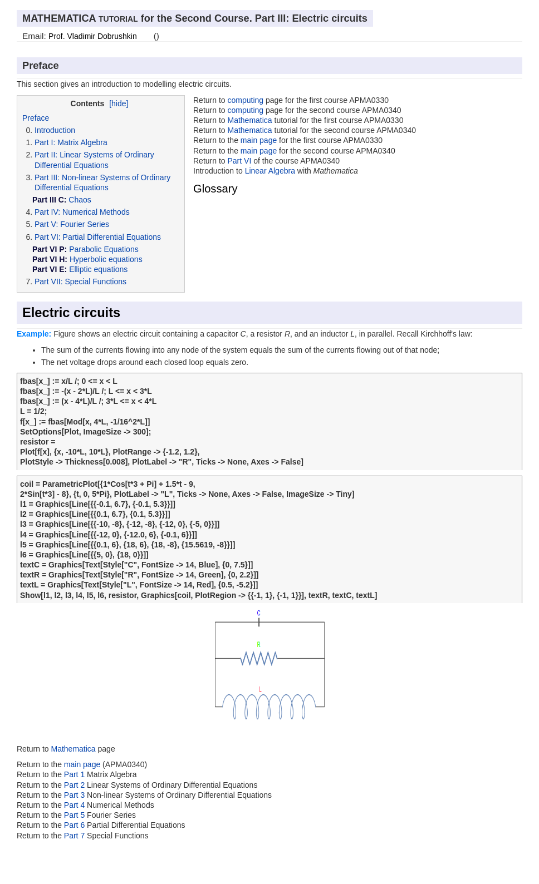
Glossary (215, 188)
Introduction (55, 130)
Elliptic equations (98, 269)
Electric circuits (71, 312)
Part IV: (47, 212)
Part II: (46, 154)
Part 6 (75, 825)
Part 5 (75, 815)
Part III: (47, 177)
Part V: (46, 224)
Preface (35, 117)
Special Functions (95, 281)
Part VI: (48, 237)
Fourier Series (84, 224)
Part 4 (75, 805)
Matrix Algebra (82, 142)
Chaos (79, 199)
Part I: (45, 142)
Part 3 (74, 795)
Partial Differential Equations (112, 237)
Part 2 (74, 785)
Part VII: (49, 281)
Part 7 (75, 835)
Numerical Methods (96, 212)
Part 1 (74, 774)
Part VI (239, 160)
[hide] (118, 103)
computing (245, 100)
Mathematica (249, 120)
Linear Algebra (270, 170)
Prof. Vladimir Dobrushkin (92, 36)
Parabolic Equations (104, 249)
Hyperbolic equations (106, 259)
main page (259, 140)
